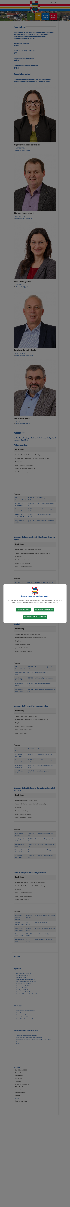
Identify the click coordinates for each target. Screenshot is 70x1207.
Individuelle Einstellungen (44, 609)
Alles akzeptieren (23, 609)
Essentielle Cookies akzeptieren (35, 616)
